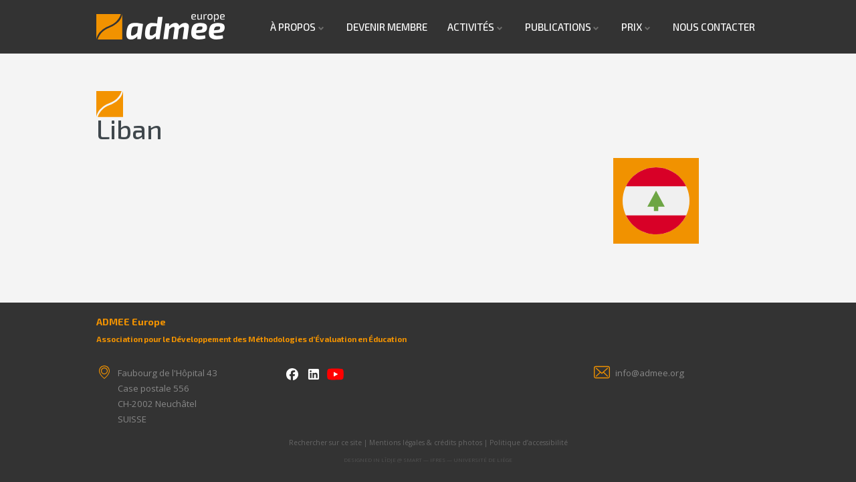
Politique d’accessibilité (529, 442)
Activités (470, 27)
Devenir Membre (386, 27)
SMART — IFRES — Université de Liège (457, 459)
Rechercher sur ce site (325, 442)
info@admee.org (649, 373)
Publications (558, 27)
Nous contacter (714, 27)
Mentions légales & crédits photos (425, 442)
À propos (293, 27)
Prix (631, 27)
